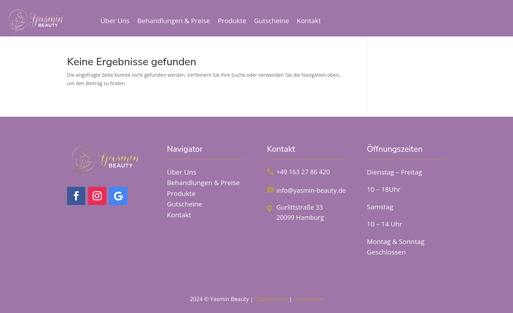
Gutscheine (271, 20)
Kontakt (309, 20)
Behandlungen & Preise (173, 20)
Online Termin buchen (389, 19)
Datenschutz (271, 299)
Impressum (308, 299)
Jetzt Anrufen (473, 19)
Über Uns (114, 20)
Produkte (232, 20)
